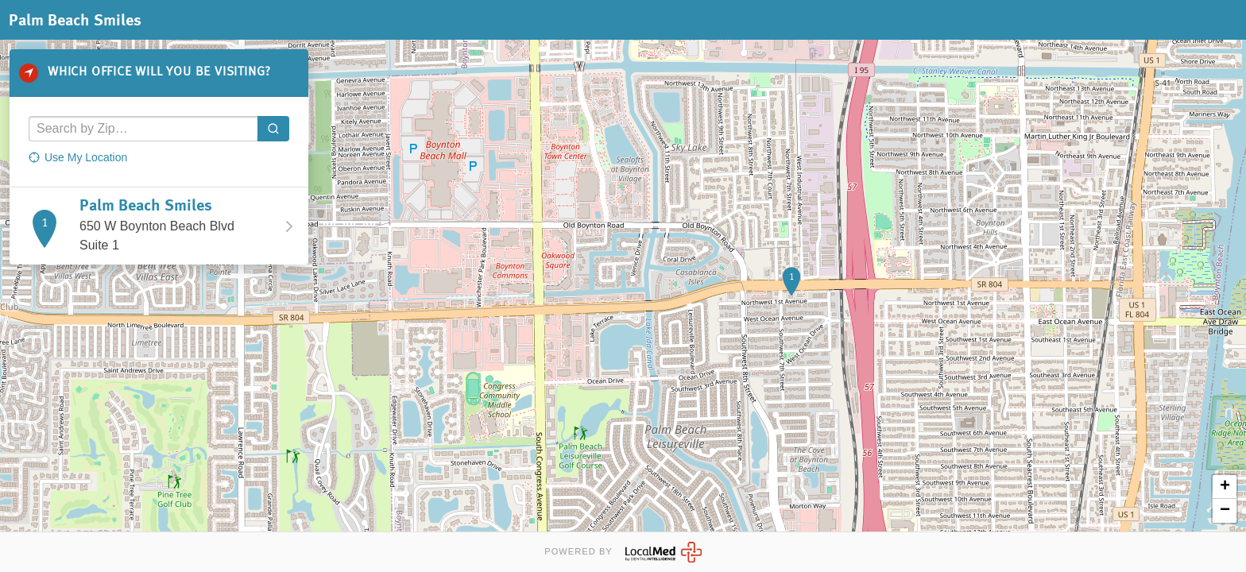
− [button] (1225, 511)
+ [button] (1225, 487)
